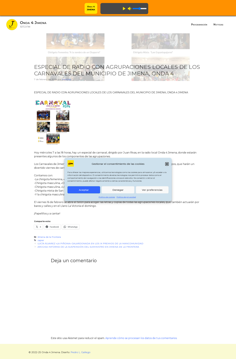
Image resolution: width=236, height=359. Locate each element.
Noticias (218, 24)
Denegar (118, 189)
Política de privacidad (126, 197)
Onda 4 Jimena (33, 22)
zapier (41, 240)
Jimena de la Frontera (49, 237)
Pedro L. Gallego (80, 352)
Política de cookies (107, 197)
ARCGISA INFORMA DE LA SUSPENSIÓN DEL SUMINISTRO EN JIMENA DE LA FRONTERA (88, 247)
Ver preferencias (152, 189)
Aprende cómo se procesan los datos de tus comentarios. (141, 338)
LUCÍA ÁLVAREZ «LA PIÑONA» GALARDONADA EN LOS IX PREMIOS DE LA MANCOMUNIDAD (90, 243)
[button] (167, 164)
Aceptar (84, 189)
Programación (199, 24)
